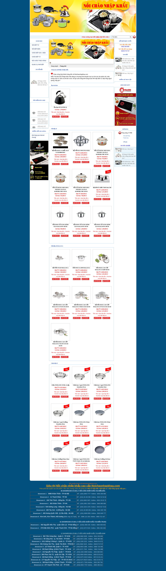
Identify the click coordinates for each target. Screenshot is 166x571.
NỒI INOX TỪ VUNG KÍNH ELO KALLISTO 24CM (81, 225)
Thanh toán (126, 137)
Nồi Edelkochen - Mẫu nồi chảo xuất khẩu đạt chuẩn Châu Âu (128, 60)
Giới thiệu (47, 34)
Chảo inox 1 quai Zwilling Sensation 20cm (60, 423)
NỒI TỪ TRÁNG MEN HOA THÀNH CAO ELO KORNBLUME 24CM (60, 189)
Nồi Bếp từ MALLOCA (57, 246)
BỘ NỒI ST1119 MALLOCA (60, 268)
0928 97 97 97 (125, 51)
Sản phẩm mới (77, 34)
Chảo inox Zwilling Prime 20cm (60, 459)
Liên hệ (102, 34)
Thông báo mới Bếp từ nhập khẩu (59, 69)
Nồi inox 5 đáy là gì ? (127, 73)
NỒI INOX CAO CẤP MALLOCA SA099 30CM (102, 268)
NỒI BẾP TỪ (35, 45)
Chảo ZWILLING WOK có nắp (60, 385)
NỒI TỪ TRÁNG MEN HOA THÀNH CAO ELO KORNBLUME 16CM (102, 152)
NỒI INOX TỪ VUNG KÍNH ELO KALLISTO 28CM (43, 116)
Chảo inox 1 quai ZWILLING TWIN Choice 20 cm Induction (81, 460)
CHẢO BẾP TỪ (36, 57)
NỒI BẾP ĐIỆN (36, 49)
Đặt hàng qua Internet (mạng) (38, 136)
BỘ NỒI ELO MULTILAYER (81, 150)
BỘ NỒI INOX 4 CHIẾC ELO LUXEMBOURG (60, 151)
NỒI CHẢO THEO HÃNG (39, 60)
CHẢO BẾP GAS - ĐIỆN (39, 53)
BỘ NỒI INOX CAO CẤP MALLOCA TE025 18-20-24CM (81, 306)
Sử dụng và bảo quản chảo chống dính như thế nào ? (42, 85)
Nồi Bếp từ (54, 128)
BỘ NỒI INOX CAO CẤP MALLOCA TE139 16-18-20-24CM (60, 343)
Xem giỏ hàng (126, 135)
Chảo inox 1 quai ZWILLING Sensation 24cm (102, 386)
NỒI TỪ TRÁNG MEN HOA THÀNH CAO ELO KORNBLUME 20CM (81, 189)
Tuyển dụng (91, 34)
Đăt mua (57, 116)
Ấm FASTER (54, 85)
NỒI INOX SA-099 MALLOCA (81, 268)
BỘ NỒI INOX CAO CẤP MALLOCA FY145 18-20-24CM (102, 306)
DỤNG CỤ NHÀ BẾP (38, 64)
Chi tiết (65, 116)
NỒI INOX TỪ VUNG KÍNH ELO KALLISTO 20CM (43, 123)
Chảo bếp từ (54, 363)
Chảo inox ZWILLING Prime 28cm (81, 423)
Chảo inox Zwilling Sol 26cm (102, 459)
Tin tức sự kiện (125, 145)
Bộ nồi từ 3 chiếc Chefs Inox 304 (102, 187)
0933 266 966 (125, 46)
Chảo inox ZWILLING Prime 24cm (102, 423)
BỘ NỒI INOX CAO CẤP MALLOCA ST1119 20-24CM (60, 306)
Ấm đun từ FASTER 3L (60, 107)
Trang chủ (63, 66)
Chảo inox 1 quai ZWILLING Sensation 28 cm (81, 386)
